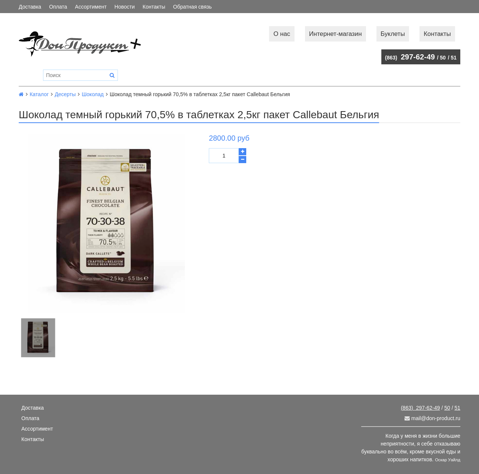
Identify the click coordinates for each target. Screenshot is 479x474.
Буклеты (393, 33)
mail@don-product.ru (432, 418)
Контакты (154, 6)
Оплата (58, 6)
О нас (282, 33)
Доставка (30, 6)
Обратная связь (192, 6)
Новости (125, 6)
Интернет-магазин (335, 33)
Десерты (65, 94)
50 (443, 58)
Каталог (39, 94)
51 (454, 58)
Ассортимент (91, 6)
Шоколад (93, 94)
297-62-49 (410, 57)
